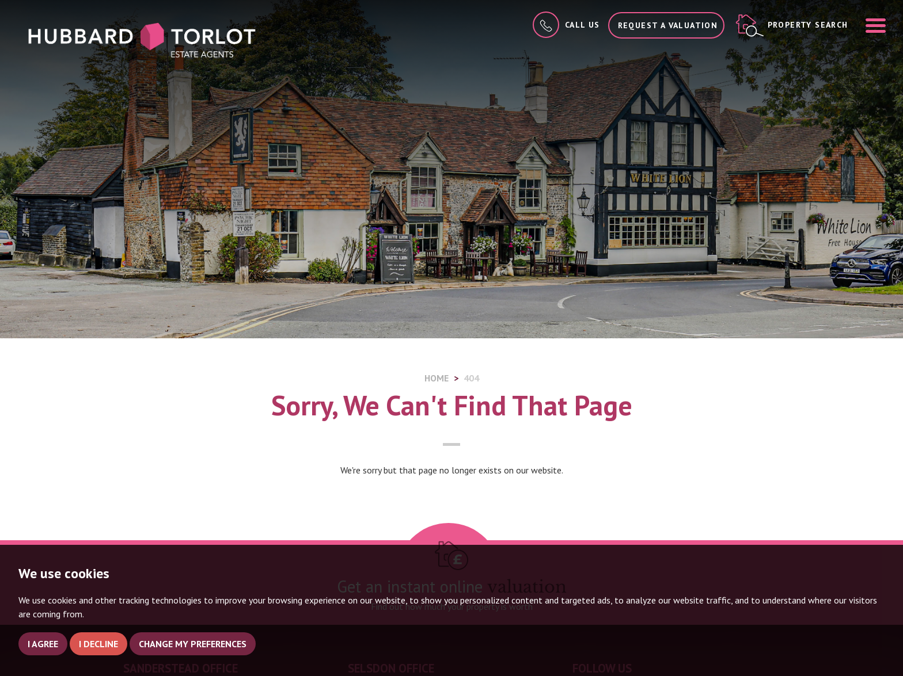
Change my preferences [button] (192, 644)
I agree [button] (43, 644)
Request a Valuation (668, 25)
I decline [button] (98, 644)
